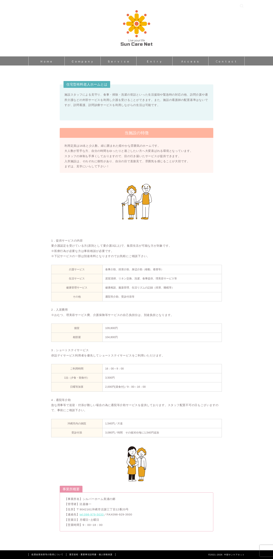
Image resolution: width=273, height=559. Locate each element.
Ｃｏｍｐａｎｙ (82, 61)
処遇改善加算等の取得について (47, 554)
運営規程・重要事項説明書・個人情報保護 (90, 554)
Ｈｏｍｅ (46, 61)
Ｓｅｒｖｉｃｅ (118, 61)
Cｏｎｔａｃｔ (226, 61)
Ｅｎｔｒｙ (154, 61)
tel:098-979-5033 (92, 514)
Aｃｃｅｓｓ (190, 61)
